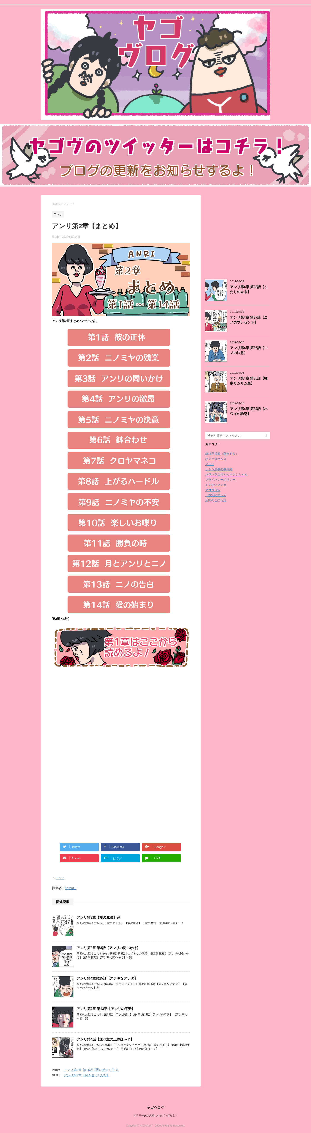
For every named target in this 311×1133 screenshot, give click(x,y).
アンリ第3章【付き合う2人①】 (86, 1075)
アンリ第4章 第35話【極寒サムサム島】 (249, 381)
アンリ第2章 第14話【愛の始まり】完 (91, 1070)
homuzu (70, 888)
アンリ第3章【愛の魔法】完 (98, 917)
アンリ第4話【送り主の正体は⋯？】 (105, 1039)
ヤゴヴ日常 (212, 490)
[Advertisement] (88, 721)
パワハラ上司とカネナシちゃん (226, 474)
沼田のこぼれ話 (215, 500)
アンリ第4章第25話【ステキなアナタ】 (107, 978)
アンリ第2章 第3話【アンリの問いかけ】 (108, 948)
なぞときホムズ (215, 459)
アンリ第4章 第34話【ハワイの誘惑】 (249, 411)
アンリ (60, 878)
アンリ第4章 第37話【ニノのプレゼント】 (249, 320)
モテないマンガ (215, 485)
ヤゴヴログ (155, 1107)
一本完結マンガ (215, 495)
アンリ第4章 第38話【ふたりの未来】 (249, 289)
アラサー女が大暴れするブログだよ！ (155, 1115)
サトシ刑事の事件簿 (218, 469)
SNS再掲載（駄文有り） (222, 453)
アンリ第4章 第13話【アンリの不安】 (106, 1009)
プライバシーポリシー (220, 479)
